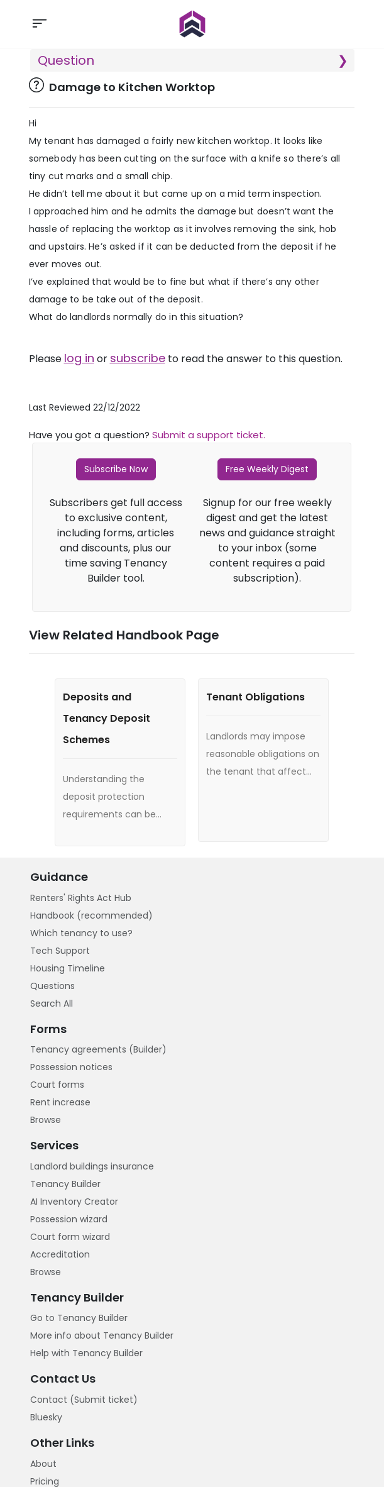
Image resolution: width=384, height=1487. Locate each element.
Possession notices (71, 1067)
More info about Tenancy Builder (101, 1335)
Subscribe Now (116, 469)
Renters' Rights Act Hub (80, 898)
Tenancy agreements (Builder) (98, 1049)
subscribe (137, 358)
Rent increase (60, 1102)
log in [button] (79, 358)
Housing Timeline (67, 968)
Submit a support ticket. (208, 434)
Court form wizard (70, 1236)
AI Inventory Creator (74, 1201)
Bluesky (46, 1417)
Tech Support (60, 950)
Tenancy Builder (65, 1184)
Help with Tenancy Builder (86, 1353)
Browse (45, 1120)
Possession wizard (68, 1219)
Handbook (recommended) (91, 915)
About (43, 1463)
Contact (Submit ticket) (84, 1399)
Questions (52, 986)
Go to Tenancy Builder (79, 1318)
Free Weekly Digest (267, 469)
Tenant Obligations (255, 697)
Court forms (57, 1084)
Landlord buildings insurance (92, 1166)
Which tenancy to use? (81, 933)
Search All (51, 1003)
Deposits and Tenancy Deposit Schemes (106, 718)
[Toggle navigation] (39, 23)
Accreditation (60, 1254)
